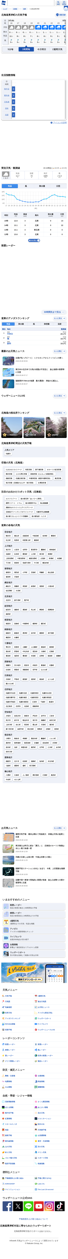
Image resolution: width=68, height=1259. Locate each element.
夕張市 (8, 716)
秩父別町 (30, 729)
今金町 (8, 779)
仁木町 (50, 747)
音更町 (16, 647)
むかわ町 (44, 670)
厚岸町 (25, 633)
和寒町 (51, 558)
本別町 (33, 656)
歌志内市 (26, 720)
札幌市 (8, 454)
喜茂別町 (27, 743)
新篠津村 (36, 706)
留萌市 (8, 572)
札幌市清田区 (24, 702)
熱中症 (6, 89)
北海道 (15, 9)
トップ (5, 9)
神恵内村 (24, 747)
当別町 (26, 706)
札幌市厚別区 (47, 697)
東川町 (41, 554)
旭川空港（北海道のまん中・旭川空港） (20, 483)
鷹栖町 (43, 550)
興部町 (41, 610)
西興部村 (51, 610)
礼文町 (8, 540)
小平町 (25, 572)
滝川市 (8, 720)
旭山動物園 (44, 503)
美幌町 (16, 586)
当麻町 (8, 554)
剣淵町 (59, 558)
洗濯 (7, 115)
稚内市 (8, 536)
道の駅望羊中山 (30, 503)
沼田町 (56, 729)
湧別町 (25, 610)
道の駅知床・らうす (39, 516)
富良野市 (34, 550)
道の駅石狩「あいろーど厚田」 (32, 499)
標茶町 (41, 633)
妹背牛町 (20, 729)
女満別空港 (42, 483)
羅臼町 (43, 624)
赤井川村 (9, 752)
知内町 (41, 761)
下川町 (8, 563)
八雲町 (8, 775)
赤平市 (43, 716)
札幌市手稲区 (10, 702)
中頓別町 (36, 536)
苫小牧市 (17, 665)
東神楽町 (52, 550)
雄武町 (8, 614)
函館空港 (9, 478)
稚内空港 (9, 474)
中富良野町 (21, 558)
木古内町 (51, 761)
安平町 (35, 670)
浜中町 (33, 633)
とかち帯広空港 (21, 474)
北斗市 (16, 761)
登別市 (26, 665)
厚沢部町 (36, 775)
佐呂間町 (9, 591)
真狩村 (8, 743)
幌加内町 (46, 563)
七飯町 (8, 766)
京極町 (36, 743)
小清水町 (51, 586)
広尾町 (51, 651)
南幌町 (43, 720)
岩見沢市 (17, 716)
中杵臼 (10, 334)
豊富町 (53, 536)
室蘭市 (8, 665)
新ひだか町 (10, 684)
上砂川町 (9, 725)
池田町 (16, 656)
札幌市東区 (35, 693)
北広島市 (9, 706)
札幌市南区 (23, 697)
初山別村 (51, 572)
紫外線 (6, 95)
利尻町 (16, 540)
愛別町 (25, 554)
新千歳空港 (39, 470)
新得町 (51, 647)
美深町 (16, 563)
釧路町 (16, 633)
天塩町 (16, 577)
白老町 (8, 670)
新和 (9, 343)
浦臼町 (51, 725)
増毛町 (16, 572)
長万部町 (32, 766)
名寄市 (25, 550)
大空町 (18, 591)
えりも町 (51, 679)
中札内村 (26, 651)
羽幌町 (41, 572)
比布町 (16, 554)
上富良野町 (10, 558)
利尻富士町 (27, 540)
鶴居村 (8, 637)
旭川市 (8, 550)
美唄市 (26, 716)
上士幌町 (34, 647)
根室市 (8, 624)
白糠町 (16, 637)
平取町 (16, 679)
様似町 (41, 679)
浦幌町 (58, 656)
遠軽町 (16, 610)
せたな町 (17, 779)
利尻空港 (28, 470)
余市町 (58, 747)
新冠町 (25, 679)
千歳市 (43, 702)
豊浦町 (43, 665)
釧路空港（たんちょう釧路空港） (42, 474)
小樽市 (8, 738)
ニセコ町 (52, 738)
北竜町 (48, 729)
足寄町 (41, 656)
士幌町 (25, 647)
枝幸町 (45, 536)
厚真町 (16, 670)
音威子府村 (27, 563)
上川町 (33, 554)
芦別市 (35, 716)
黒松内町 (34, 738)
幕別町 (8, 656)
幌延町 (36, 540)
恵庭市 (51, 702)
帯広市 (8, 647)
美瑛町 (50, 554)
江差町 (16, 775)
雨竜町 (39, 729)
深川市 (35, 720)
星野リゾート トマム (14, 503)
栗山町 (35, 725)
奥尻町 (53, 775)
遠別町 (8, 577)
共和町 (54, 743)
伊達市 (35, 665)
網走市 (8, 586)
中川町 (36, 563)
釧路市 (8, 633)
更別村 (35, 651)
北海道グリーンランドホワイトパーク (19, 512)
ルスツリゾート (11, 499)
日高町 (8, 679)
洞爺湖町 (26, 670)
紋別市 (8, 610)
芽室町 (16, 651)
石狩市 (18, 706)
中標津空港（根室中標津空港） (40, 478)
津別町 (25, 586)
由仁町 (18, 725)
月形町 (43, 725)
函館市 (8, 761)
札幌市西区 (35, 697)
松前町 (25, 761)
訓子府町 (17, 600)
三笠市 (51, 716)
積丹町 (33, 747)
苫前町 (33, 572)
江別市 (34, 702)
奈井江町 (52, 720)
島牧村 (16, 738)
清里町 (41, 586)
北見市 (8, 600)
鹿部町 (16, 766)
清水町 (8, 651)
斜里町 (33, 586)
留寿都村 (17, 743)
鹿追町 (43, 647)
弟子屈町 (51, 633)
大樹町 (43, 651)
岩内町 (8, 747)
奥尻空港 (58, 478)
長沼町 (26, 725)
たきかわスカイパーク (14, 470)
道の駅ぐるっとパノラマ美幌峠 (17, 516)
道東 (24, 9)
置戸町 (26, 600)
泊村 (15, 747)
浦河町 (33, 679)
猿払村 (16, 536)
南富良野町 (33, 558)
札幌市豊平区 (10, 697)
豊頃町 (25, 656)
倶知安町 (46, 743)
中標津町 (26, 624)
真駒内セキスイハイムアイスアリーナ (19, 507)
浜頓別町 (26, 536)
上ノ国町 (26, 775)
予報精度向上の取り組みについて (33, 1219)
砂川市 (16, 720)
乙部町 (45, 775)
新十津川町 (10, 729)
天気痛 (6, 102)
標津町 (35, 624)
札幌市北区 (23, 693)
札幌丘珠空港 (20, 478)
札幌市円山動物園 (42, 512)
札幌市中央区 (10, 693)
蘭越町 (43, 738)
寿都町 (25, 738)
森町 (24, 766)
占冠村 (43, 558)
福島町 (33, 761)
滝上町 (33, 610)
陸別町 (50, 656)
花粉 (7, 108)
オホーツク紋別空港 (54, 470)
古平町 (41, 747)
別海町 (16, 624)
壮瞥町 (51, 665)
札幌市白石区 (47, 693)
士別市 (16, 550)
